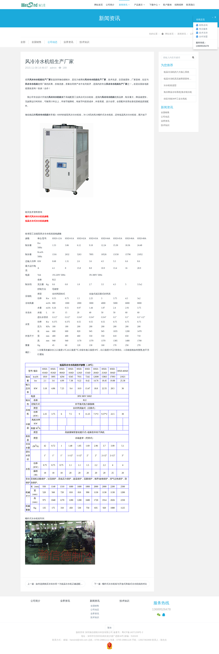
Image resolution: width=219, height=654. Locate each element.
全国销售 (36, 42)
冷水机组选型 (170, 85)
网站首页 (98, 4)
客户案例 (167, 4)
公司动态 (52, 42)
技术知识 (84, 42)
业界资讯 (68, 42)
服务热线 (161, 603)
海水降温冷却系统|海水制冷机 (178, 92)
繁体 (109, 627)
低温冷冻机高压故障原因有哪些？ (178, 78)
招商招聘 (179, 4)
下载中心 (154, 4)
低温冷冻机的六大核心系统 (176, 72)
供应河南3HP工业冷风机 (175, 99)
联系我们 (190, 4)
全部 (23, 42)
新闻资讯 (124, 4)
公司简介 (110, 4)
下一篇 (120, 584)
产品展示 (139, 4)
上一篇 (56, 584)
